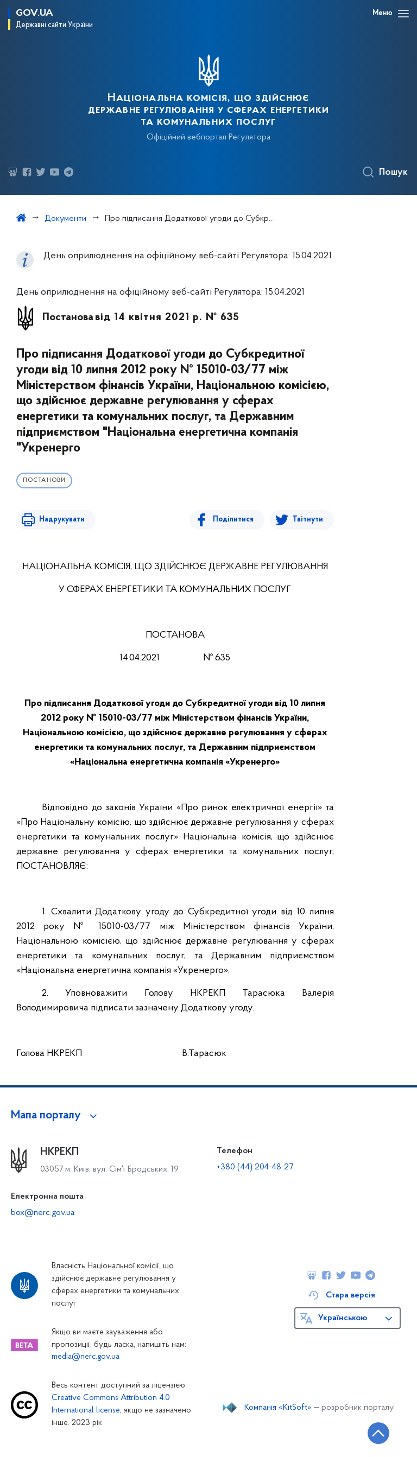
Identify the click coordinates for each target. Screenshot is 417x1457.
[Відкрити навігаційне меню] (403, 13)
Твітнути (308, 520)
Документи (65, 218)
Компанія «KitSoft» (278, 1407)
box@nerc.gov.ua (42, 1212)
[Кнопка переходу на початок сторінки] (376, 1432)
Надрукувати (61, 520)
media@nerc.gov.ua (85, 1357)
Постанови (44, 480)
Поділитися (234, 520)
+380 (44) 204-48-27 (255, 1167)
